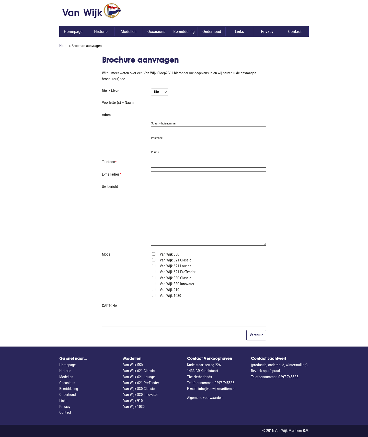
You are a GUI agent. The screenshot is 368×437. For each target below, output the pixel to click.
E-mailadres (111, 174)
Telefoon (109, 161)
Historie (101, 31)
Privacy (267, 31)
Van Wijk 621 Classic (175, 260)
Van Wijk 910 (169, 290)
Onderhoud (211, 31)
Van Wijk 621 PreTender (177, 272)
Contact (294, 31)
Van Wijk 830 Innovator (177, 284)
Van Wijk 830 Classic (175, 278)
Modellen (128, 31)
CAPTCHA (109, 305)
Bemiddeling (183, 31)
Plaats (155, 152)
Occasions (156, 31)
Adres (106, 114)
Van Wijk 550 (169, 254)
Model (106, 254)
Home (63, 45)
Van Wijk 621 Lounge (175, 266)
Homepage (73, 31)
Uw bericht (110, 186)
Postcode (157, 138)
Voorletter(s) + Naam (118, 102)
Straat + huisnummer (163, 123)
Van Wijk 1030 (170, 295)
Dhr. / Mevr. (110, 91)
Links (239, 31)
